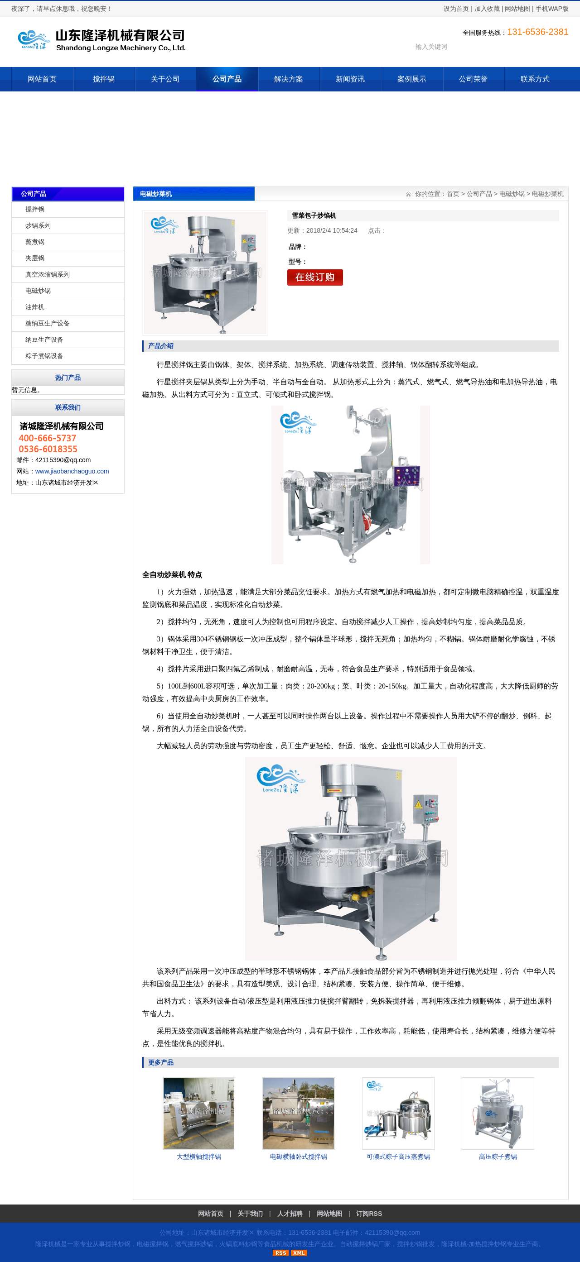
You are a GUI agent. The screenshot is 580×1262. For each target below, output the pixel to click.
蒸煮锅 (34, 241)
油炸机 (34, 307)
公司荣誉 (473, 79)
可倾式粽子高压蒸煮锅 (398, 1156)
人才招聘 (290, 1213)
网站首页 (42, 79)
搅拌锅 (104, 79)
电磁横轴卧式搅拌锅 (298, 1156)
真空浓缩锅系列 (47, 274)
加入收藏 (487, 8)
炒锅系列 (38, 225)
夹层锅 (34, 258)
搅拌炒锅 (117, 1244)
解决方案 (288, 79)
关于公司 (165, 79)
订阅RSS (369, 1213)
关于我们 (250, 1213)
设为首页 (456, 8)
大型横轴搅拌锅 (199, 1156)
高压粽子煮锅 (498, 1156)
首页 (453, 193)
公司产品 (227, 79)
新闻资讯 (350, 79)
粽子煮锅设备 (44, 355)
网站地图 (517, 8)
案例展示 (411, 79)
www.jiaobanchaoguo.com (72, 471)
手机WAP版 (552, 8)
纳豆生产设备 (44, 339)
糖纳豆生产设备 (47, 323)
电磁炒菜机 (548, 193)
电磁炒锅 (38, 290)
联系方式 (535, 79)
